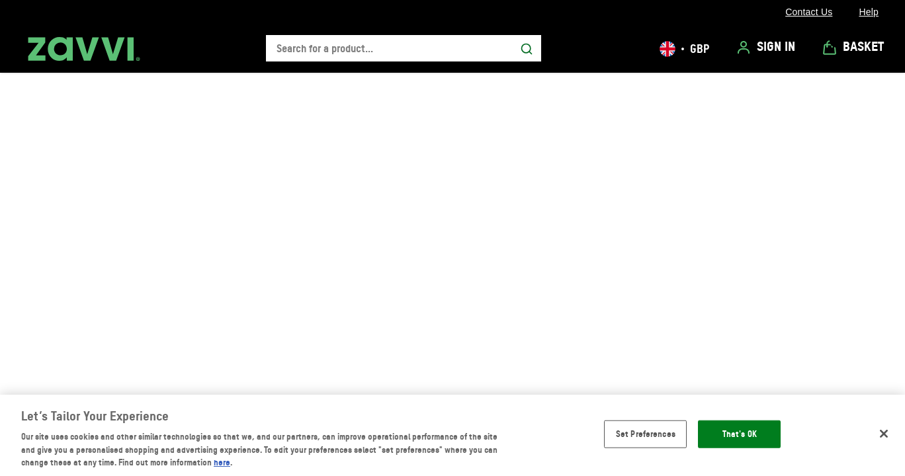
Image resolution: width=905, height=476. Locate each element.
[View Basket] (853, 48)
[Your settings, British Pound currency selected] (684, 49)
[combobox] (403, 48)
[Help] (868, 12)
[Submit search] (526, 49)
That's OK (739, 433)
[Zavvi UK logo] (84, 49)
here (222, 462)
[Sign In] (765, 48)
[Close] (883, 433)
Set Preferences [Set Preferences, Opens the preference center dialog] (645, 433)
